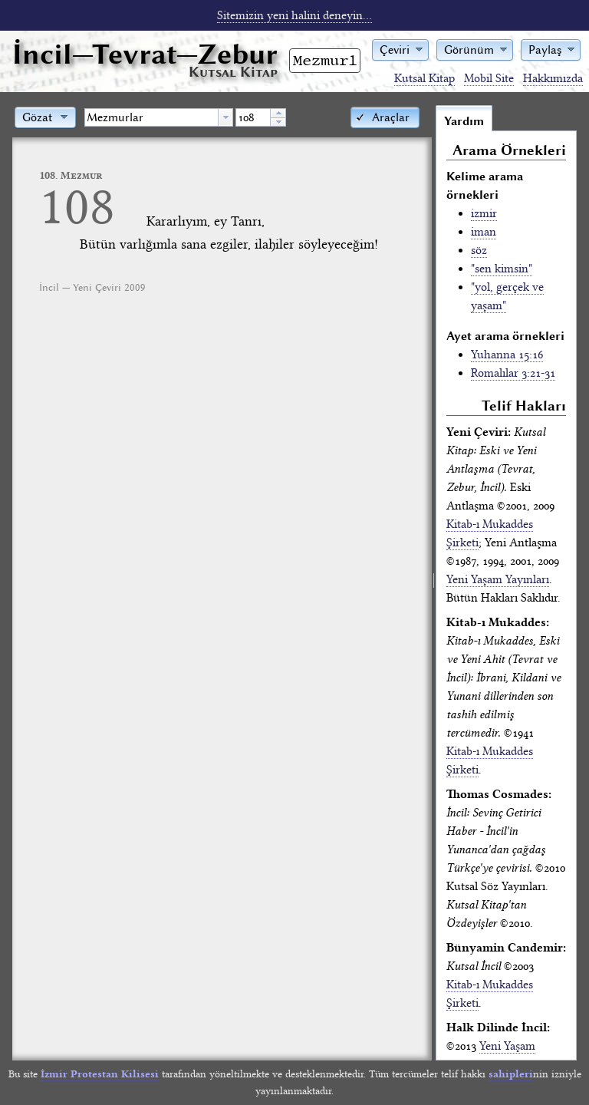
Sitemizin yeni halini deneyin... (294, 15)
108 (77, 206)
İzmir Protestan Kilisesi (100, 1073)
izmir (484, 213)
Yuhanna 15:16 (507, 354)
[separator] (434, 582)
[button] (400, 48)
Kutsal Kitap (424, 78)
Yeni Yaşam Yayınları (497, 579)
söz (479, 250)
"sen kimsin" (501, 268)
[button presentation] (225, 117)
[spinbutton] (253, 117)
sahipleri (511, 1073)
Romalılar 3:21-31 (513, 373)
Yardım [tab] (464, 121)
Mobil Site (489, 78)
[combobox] (158, 117)
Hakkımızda (553, 78)
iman (483, 232)
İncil (145, 54)
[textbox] (151, 117)
